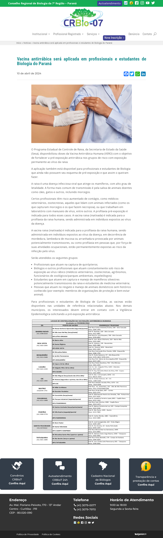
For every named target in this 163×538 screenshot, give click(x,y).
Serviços (92, 34)
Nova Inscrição (113, 38)
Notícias (27, 42)
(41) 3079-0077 (85, 505)
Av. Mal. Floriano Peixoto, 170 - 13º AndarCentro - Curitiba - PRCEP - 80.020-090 (35, 508)
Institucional (39, 34)
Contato (147, 34)
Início (18, 42)
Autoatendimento (110, 3)
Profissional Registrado (67, 34)
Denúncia (134, 34)
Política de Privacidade (28, 534)
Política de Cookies (51, 534)
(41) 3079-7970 (85, 509)
